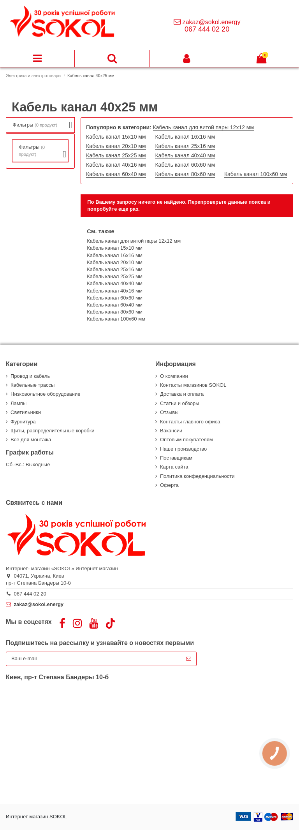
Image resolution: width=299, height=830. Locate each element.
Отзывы (169, 412)
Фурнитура (23, 422)
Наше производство (183, 449)
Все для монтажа (31, 439)
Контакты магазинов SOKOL (193, 385)
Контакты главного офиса (190, 422)
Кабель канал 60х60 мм (185, 165)
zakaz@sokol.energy (212, 22)
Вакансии (171, 431)
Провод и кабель (30, 376)
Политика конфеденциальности (197, 476)
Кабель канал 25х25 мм (116, 155)
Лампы (18, 403)
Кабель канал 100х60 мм (255, 174)
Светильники (26, 412)
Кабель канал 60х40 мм (116, 174)
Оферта (169, 485)
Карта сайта (174, 467)
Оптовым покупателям (186, 439)
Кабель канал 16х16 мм (185, 137)
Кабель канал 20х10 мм (116, 146)
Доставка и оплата (182, 394)
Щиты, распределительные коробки (53, 431)
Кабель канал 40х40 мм (185, 155)
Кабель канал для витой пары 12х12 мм (203, 127)
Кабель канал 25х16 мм (185, 146)
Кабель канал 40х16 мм (116, 165)
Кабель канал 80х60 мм (185, 174)
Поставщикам (176, 458)
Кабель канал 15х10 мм (116, 137)
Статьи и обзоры (179, 403)
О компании (174, 376)
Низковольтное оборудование (45, 394)
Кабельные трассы (33, 385)
